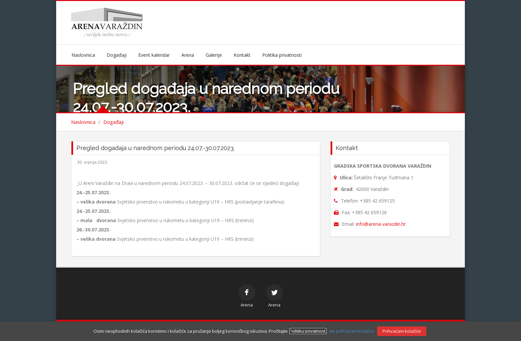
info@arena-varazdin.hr (381, 224)
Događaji (117, 55)
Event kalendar (154, 55)
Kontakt (242, 55)
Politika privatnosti (282, 55)
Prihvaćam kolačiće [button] (401, 331)
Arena (187, 55)
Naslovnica (83, 55)
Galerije (214, 55)
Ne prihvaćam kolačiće (351, 331)
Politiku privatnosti (308, 331)
